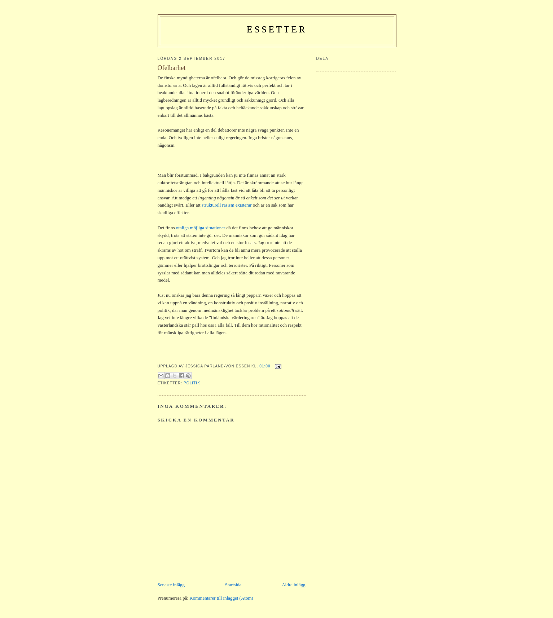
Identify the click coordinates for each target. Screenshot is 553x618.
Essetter (277, 29)
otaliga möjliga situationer (201, 227)
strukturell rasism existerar (227, 205)
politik (192, 383)
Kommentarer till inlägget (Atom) (221, 598)
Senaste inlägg (171, 584)
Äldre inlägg (293, 584)
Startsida (233, 584)
